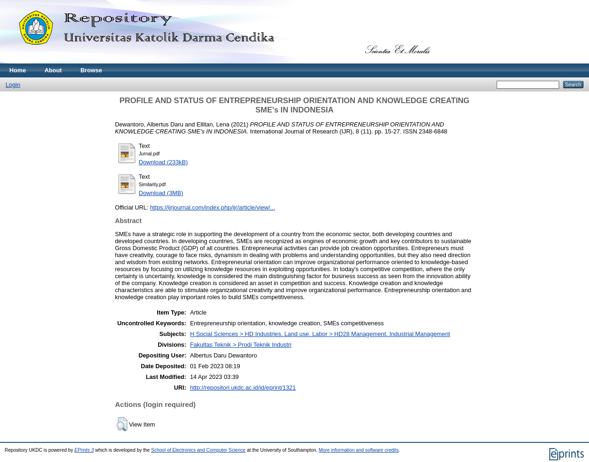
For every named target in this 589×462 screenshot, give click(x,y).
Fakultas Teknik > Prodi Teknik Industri (240, 344)
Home (17, 70)
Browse (91, 70)
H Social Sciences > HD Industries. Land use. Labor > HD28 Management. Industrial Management (320, 333)
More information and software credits (359, 450)
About (53, 70)
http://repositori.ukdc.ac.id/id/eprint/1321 (243, 387)
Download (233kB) (163, 162)
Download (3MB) (161, 192)
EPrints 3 (84, 450)
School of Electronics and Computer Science (198, 450)
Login (13, 84)
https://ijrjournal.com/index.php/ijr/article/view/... (212, 207)
